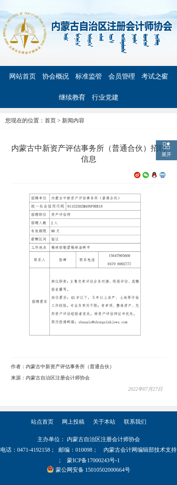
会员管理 (121, 76)
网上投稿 (73, 422)
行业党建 (105, 97)
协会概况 (55, 76)
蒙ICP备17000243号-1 (93, 460)
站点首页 (42, 422)
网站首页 (22, 76)
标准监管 (88, 76)
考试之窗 (154, 76)
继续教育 (72, 97)
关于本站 (104, 422)
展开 (166, 154)
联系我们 (135, 422)
